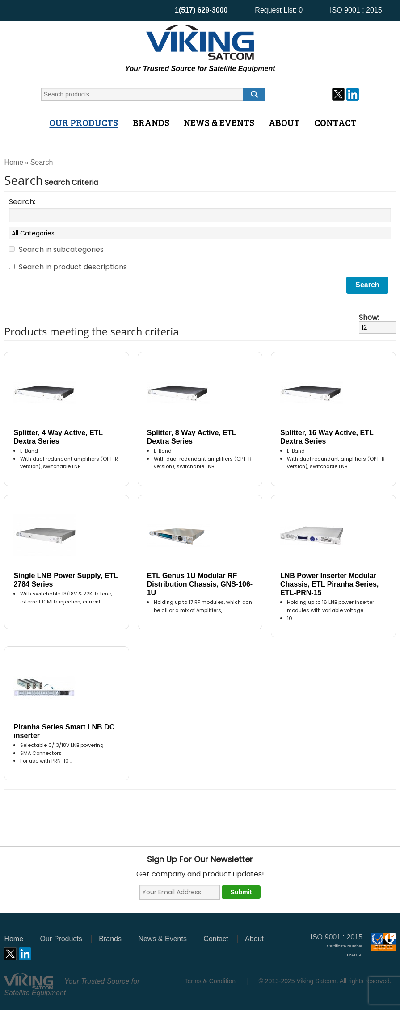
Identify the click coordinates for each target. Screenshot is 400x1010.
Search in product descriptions (73, 267)
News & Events (219, 122)
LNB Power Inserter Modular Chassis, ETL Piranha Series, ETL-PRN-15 (329, 584)
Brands (151, 122)
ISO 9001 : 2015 (356, 10)
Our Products (83, 122)
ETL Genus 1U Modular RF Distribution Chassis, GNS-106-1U (200, 584)
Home (13, 162)
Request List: (279, 10)
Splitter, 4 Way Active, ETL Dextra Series (57, 437)
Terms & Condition (210, 981)
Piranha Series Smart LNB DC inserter (63, 731)
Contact (335, 122)
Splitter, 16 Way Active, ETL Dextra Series (326, 437)
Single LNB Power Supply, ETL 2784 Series (65, 580)
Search (41, 162)
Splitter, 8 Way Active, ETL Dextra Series (191, 437)
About (284, 122)
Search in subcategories (61, 249)
